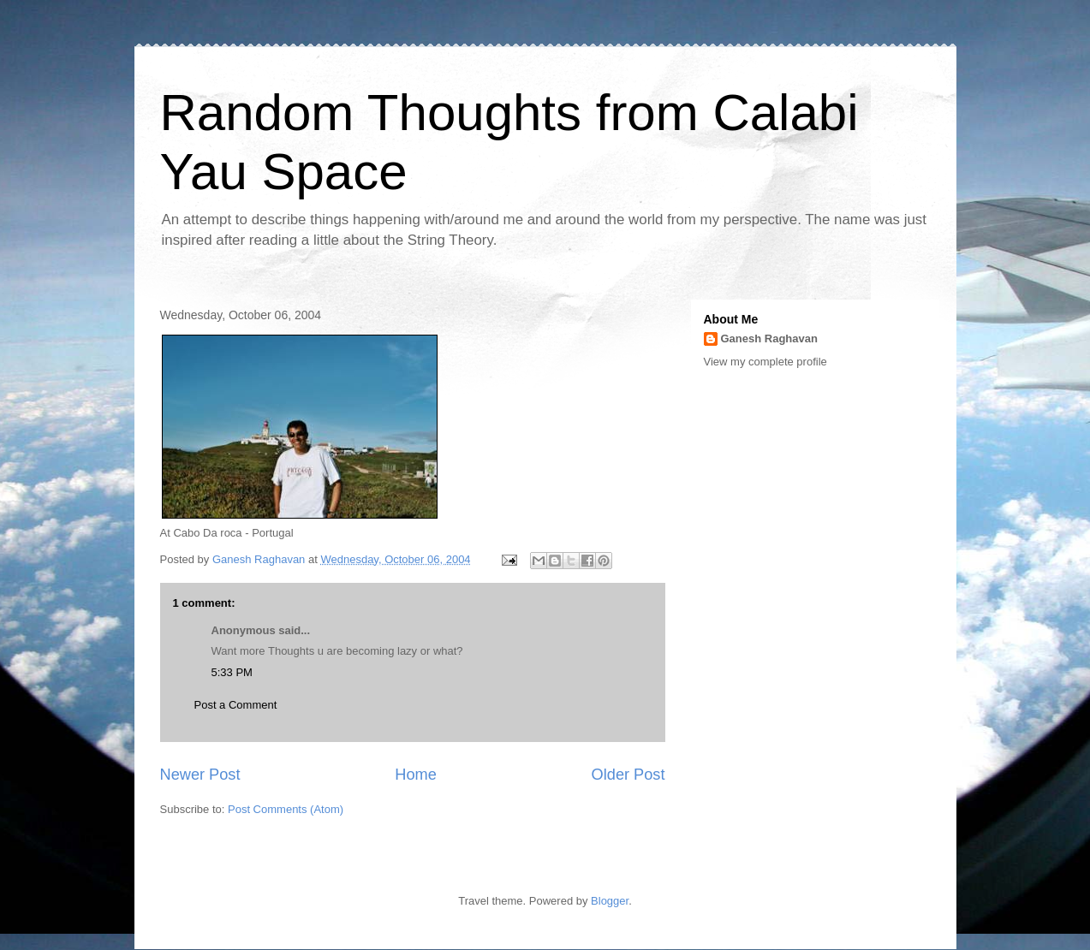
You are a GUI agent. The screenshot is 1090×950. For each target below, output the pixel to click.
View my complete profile (765, 361)
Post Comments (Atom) (285, 809)
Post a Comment (235, 704)
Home (416, 774)
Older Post (628, 774)
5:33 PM (232, 672)
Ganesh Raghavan (769, 338)
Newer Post (200, 774)
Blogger (609, 900)
